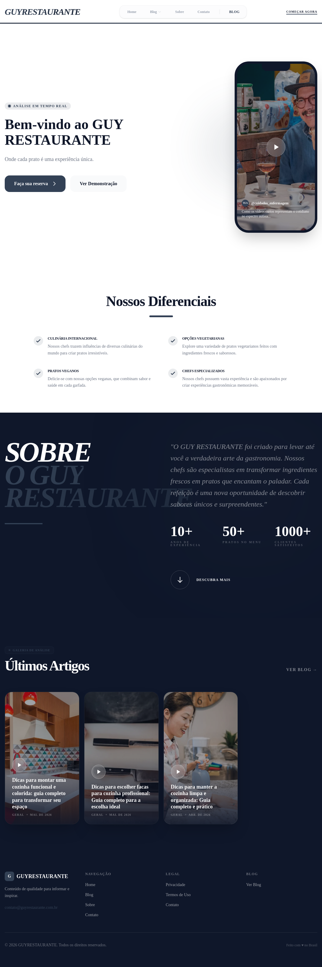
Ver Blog (253, 885)
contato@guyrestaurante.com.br (31, 907)
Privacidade (175, 885)
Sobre (179, 12)
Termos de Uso (178, 895)
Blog (155, 12)
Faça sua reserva (35, 184)
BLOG (234, 12)
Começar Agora (301, 11)
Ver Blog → (301, 670)
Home (131, 12)
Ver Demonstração (98, 183)
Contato (203, 12)
